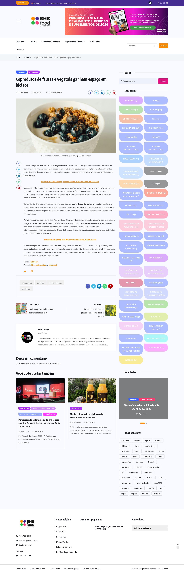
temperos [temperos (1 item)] (125, 488)
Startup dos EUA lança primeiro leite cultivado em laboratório (70, 181)
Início (18, 57)
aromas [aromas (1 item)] (137, 441)
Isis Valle (131, 205)
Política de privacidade (66, 552)
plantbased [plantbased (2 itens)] (148, 472)
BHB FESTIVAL (131, 118)
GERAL (156, 183)
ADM (156, 100)
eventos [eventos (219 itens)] (124, 456)
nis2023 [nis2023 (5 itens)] (139, 467)
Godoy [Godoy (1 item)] (160, 456)
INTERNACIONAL (156, 195)
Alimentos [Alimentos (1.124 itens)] (125, 441)
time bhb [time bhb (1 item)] (151, 488)
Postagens (61, 537)
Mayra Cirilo (156, 236)
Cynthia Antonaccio (131, 148)
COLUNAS (131, 137)
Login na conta (23, 545)
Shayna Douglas (38, 265)
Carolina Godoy (131, 128)
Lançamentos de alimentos (131, 226)
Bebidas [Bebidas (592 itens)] (158, 441)
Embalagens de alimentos (156, 161)
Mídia (33, 42)
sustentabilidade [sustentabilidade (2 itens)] (142, 483)
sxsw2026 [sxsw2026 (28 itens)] (158, 483)
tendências (26, 289)
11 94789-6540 (23, 536)
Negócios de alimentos (131, 272)
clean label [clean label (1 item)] (125, 451)
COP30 (156, 137)
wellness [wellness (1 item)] (157, 493)
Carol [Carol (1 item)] (137, 446)
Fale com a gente (64, 547)
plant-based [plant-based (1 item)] (133, 472)
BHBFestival (95, 42)
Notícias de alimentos (131, 294)
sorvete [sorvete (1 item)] (160, 478)
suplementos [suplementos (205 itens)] (126, 483)
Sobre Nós (60, 532)
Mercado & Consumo (131, 247)
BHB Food (20, 42)
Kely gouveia (156, 205)
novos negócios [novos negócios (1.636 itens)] (153, 467)
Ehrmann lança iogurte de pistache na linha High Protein (70, 239)
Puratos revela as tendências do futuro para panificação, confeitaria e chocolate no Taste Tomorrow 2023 (39, 423)
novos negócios (56, 283)
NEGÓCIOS (156, 257)
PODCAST (156, 316)
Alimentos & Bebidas (50, 42)
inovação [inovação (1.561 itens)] (139, 462)
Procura (163, 81)
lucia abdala (131, 236)
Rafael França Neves (156, 328)
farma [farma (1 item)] (135, 456)
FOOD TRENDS (131, 183)
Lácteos (27, 57)
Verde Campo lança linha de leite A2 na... (61, 3)
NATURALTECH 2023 (131, 260)
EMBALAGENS (131, 158)
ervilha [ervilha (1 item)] (161, 451)
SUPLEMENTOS (156, 338)
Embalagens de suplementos (131, 173)
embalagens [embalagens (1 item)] (149, 451)
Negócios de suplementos (156, 272)
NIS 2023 (131, 282)
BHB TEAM (25, 432)
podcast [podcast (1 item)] (139, 478)
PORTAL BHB (131, 326)
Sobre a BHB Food (38, 569)
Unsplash (53, 265)
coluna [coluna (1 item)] (137, 451)
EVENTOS (156, 171)
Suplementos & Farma (74, 42)
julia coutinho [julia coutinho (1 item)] (126, 467)
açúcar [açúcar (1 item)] (147, 441)
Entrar (163, 46)
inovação (40, 283)
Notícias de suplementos (156, 294)
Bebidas (156, 109)
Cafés (156, 118)
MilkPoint (34, 262)
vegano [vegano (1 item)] (134, 493)
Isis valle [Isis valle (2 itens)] (151, 462)
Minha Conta (62, 542)
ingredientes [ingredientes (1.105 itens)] (126, 462)
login (35, 363)
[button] (142, 423)
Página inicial (62, 527)
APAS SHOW (131, 109)
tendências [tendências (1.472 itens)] (138, 488)
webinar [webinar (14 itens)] (145, 493)
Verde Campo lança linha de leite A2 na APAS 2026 (141, 407)
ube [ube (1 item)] (161, 488)
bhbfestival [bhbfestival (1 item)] (125, 446)
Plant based (156, 304)
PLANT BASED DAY (131, 316)
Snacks (131, 338)
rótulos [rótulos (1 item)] (149, 478)
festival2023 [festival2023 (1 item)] (147, 456)
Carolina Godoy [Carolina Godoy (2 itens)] (149, 446)
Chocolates (156, 128)
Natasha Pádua (156, 245)
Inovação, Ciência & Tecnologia (131, 195)
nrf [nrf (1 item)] (122, 472)
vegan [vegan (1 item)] (123, 493)
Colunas (19, 50)
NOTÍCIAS (156, 282)
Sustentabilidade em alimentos (131, 349)
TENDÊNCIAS (156, 347)
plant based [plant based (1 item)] (125, 478)
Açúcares (131, 100)
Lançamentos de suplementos (156, 226)
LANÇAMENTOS (156, 214)
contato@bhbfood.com (27, 540)
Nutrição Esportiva (131, 306)
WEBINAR (131, 360)
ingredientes (27, 283)
